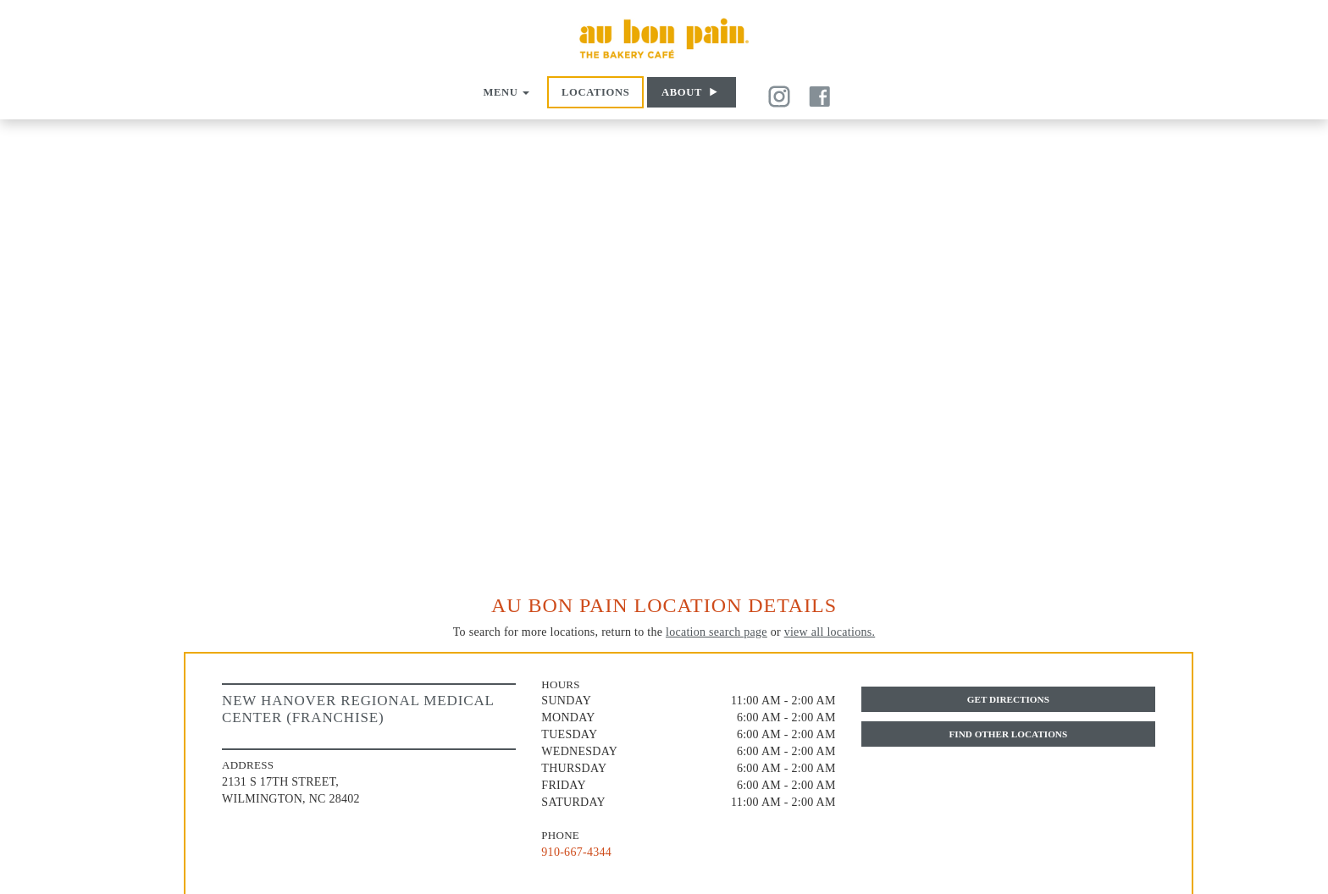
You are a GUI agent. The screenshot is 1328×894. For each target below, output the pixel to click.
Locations (595, 92)
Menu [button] (506, 92)
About (681, 92)
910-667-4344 (576, 852)
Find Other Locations (1008, 734)
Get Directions (1008, 699)
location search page (716, 632)
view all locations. (830, 632)
